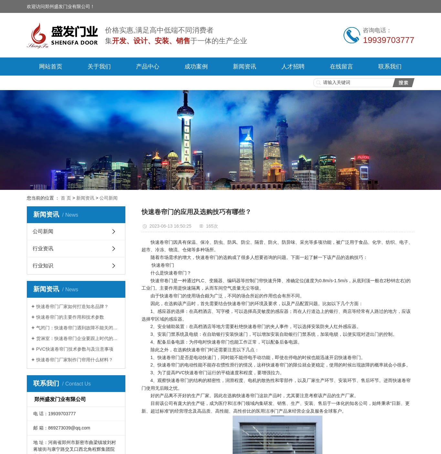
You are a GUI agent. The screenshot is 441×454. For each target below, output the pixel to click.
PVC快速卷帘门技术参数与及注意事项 (74, 349)
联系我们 (390, 66)
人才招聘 (293, 66)
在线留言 (341, 66)
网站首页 (50, 66)
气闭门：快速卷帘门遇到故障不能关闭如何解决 (78, 327)
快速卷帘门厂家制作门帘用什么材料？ (74, 359)
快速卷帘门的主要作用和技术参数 (70, 317)
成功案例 (196, 66)
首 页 (66, 198)
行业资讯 (43, 248)
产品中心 (147, 66)
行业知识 (43, 265)
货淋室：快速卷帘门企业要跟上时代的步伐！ (78, 338)
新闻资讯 (244, 66)
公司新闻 (109, 198)
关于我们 (99, 66)
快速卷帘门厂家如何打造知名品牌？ (72, 306)
